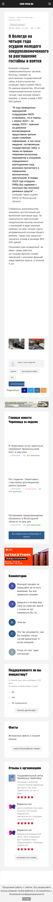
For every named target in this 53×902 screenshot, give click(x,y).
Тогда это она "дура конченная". (27, 652)
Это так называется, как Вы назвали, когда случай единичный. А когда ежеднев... (30, 637)
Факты (13, 728)
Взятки (13, 371)
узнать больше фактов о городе (26, 748)
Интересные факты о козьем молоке (24, 737)
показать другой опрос (26, 710)
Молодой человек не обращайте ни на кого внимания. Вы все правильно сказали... (29, 589)
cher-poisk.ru (26, 4)
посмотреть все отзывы (26, 857)
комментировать (17, 384)
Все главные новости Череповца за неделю (26, 535)
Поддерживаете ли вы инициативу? (25, 672)
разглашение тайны (29, 371)
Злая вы (21, 622)
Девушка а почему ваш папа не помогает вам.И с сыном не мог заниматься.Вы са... (30, 607)
